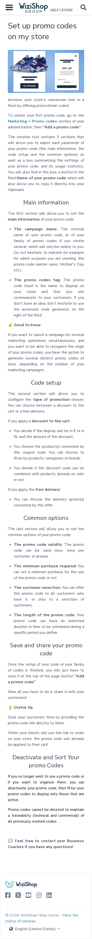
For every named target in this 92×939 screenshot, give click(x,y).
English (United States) (35, 929)
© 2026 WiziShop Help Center (32, 915)
